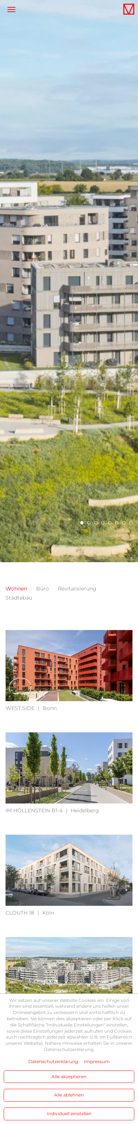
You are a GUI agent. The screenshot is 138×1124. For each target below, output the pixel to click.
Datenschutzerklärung (53, 1061)
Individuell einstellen (69, 1113)
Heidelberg (52, 810)
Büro (42, 588)
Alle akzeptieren (69, 1076)
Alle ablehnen (69, 1095)
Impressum (97, 1061)
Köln (30, 912)
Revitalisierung (77, 588)
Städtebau (19, 597)
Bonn (31, 708)
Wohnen (16, 588)
